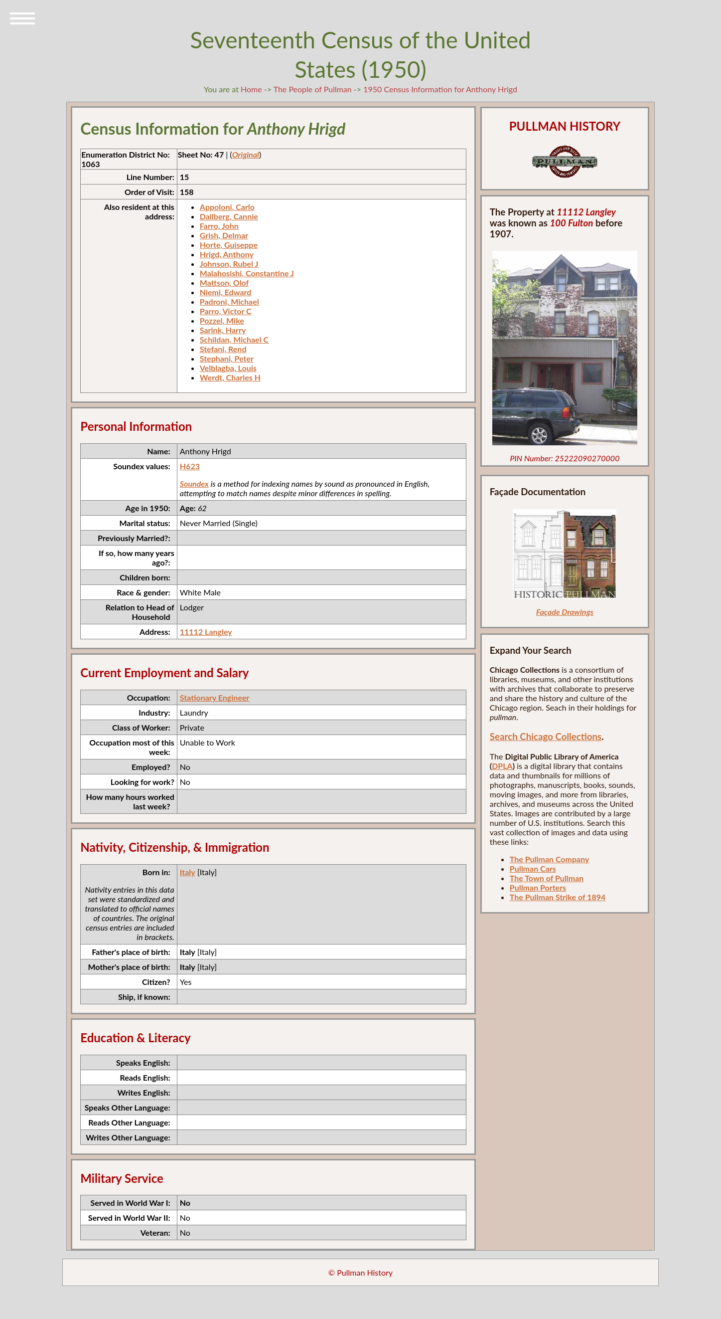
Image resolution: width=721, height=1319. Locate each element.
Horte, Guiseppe (229, 244)
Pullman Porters (538, 887)
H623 (190, 466)
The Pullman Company (549, 859)
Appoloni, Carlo (227, 206)
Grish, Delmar (224, 235)
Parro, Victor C (226, 311)
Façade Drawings (564, 611)
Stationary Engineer (215, 697)
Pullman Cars (533, 868)
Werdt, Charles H (230, 377)
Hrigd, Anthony (227, 254)
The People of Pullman (313, 89)
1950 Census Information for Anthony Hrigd (440, 89)
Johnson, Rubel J (229, 263)
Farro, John (219, 225)
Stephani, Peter (227, 358)
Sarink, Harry (223, 330)
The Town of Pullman (547, 878)
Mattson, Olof (224, 282)
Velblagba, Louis (228, 368)
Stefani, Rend (223, 349)
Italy (187, 872)
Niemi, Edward (226, 292)
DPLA (502, 765)
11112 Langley (206, 631)
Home (251, 89)
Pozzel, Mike (222, 320)
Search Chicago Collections (545, 736)
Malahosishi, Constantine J (247, 273)
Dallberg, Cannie (229, 216)
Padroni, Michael (229, 301)
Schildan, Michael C (234, 339)
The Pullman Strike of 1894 (558, 897)
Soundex (194, 483)
